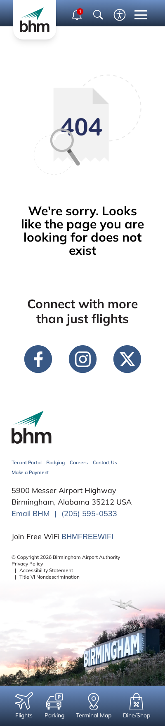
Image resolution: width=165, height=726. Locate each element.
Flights (24, 705)
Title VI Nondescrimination (49, 577)
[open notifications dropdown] (77, 14)
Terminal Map (93, 705)
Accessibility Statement (46, 570)
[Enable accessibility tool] (120, 14)
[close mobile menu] (141, 14)
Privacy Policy (27, 564)
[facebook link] (37, 358)
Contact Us (105, 462)
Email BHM (31, 513)
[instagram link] (82, 358)
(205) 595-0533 (89, 513)
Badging (55, 462)
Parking (54, 705)
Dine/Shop (136, 705)
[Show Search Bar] (98, 14)
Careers (79, 462)
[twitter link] (127, 358)
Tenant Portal (26, 462)
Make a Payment (30, 472)
